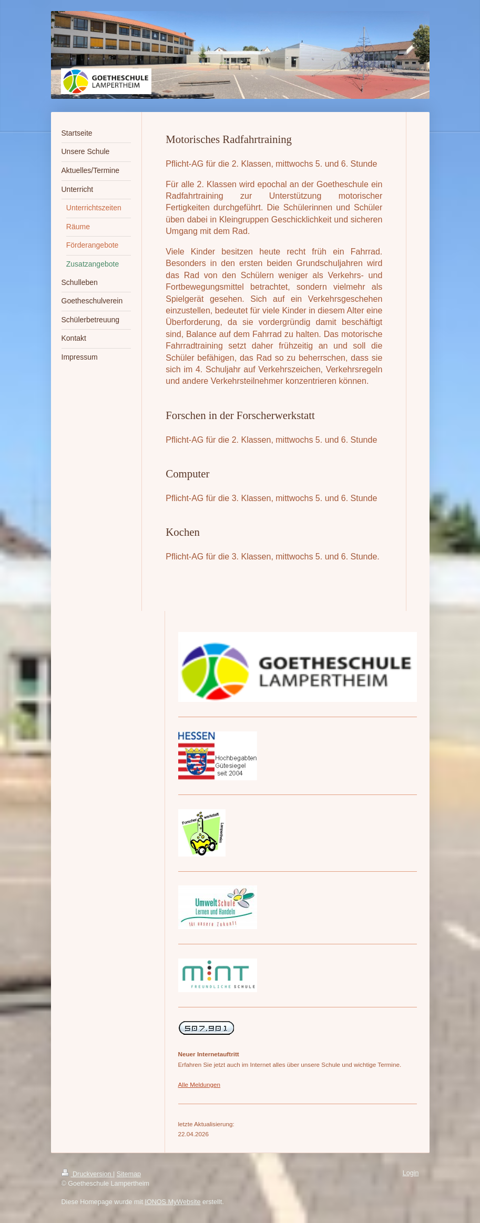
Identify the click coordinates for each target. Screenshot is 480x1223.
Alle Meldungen (199, 1084)
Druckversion (87, 1174)
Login (411, 1173)
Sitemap (129, 1174)
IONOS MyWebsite (172, 1202)
